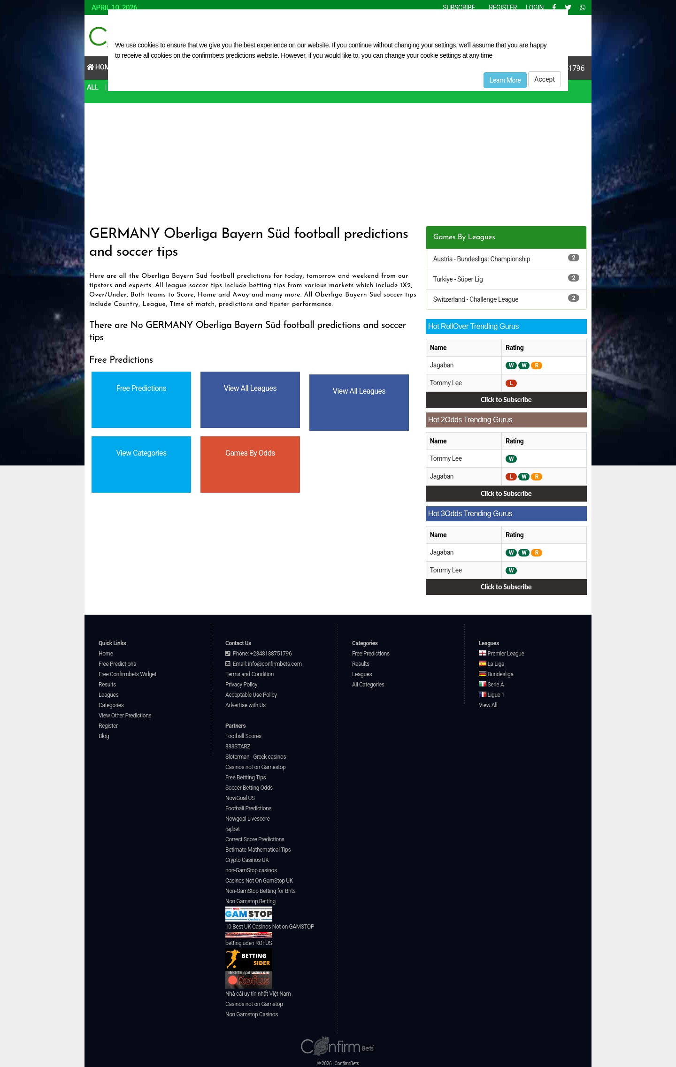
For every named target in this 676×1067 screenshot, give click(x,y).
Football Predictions (248, 806)
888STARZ (237, 744)
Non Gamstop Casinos (251, 1012)
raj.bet (232, 827)
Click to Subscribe (506, 399)
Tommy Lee (446, 382)
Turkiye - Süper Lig (458, 279)
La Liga (491, 662)
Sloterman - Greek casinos (255, 755)
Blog (104, 734)
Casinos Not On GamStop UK (259, 879)
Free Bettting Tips (245, 775)
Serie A (491, 682)
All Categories (368, 682)
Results (107, 682)
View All (488, 703)
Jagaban (442, 365)
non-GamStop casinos (251, 868)
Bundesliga (496, 672)
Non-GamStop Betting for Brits (260, 889)
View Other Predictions (125, 713)
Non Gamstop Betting (250, 908)
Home (100, 67)
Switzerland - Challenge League (475, 299)
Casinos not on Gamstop (254, 1002)
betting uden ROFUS (248, 953)
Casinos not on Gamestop (255, 765)
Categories (111, 703)
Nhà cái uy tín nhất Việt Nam (258, 992)
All (93, 87)
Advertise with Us (245, 703)
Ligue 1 (491, 693)
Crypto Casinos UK (247, 858)
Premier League (501, 651)
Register (108, 724)
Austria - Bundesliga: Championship (481, 259)
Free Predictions (117, 662)
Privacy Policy (241, 682)
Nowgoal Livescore (247, 817)
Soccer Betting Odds (249, 786)
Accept (544, 79)
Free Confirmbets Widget (127, 672)
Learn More (505, 80)
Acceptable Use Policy (251, 693)
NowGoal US (240, 796)
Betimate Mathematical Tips (258, 848)
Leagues (108, 693)
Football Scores (243, 734)
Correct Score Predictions (254, 837)
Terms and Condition (249, 672)
